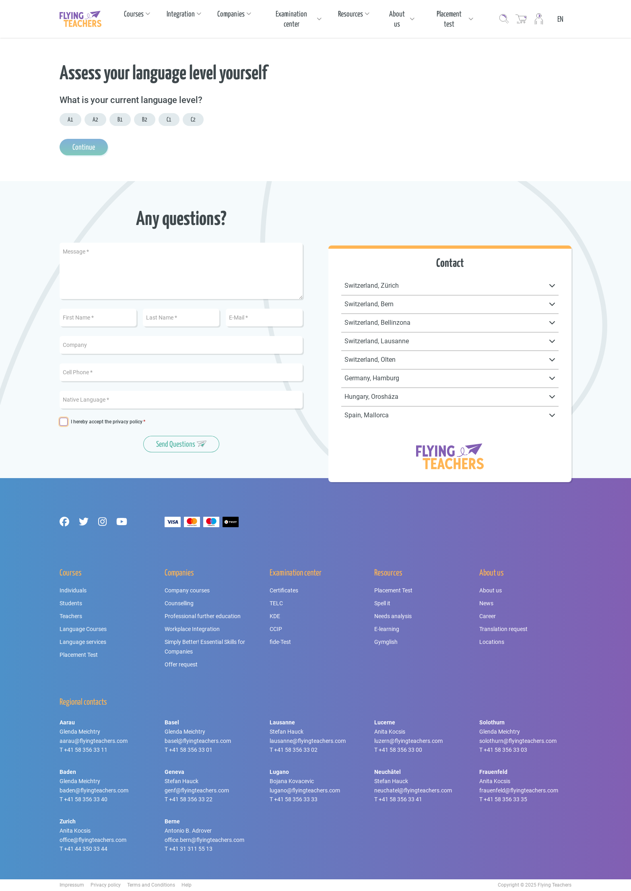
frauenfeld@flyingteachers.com (518, 790)
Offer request (181, 664)
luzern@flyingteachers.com (408, 741)
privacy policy (127, 422)
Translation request (503, 629)
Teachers (71, 616)
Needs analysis (393, 616)
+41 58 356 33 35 (505, 799)
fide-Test (280, 642)
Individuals (73, 590)
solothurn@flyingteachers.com (518, 741)
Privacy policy (106, 885)
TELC (276, 603)
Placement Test (79, 655)
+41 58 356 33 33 (296, 799)
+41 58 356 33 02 (296, 750)
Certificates (284, 590)
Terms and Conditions (151, 885)
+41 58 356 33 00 (400, 750)
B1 (120, 119)
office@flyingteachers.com (93, 840)
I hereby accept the (106, 422)
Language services (83, 642)
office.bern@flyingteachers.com (204, 840)
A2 (95, 119)
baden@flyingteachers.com (94, 790)
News (486, 603)
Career (487, 616)
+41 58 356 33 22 (190, 799)
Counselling (179, 603)
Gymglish (386, 642)
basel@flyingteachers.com (198, 741)
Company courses (187, 590)
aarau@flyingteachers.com (94, 741)
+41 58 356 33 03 (505, 750)
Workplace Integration (192, 629)
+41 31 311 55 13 (190, 849)
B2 (144, 119)
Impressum (72, 885)
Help (186, 885)
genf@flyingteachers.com (197, 790)
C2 (193, 119)
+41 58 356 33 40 (85, 799)
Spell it (382, 603)
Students (71, 603)
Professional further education (203, 616)
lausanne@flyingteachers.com (308, 741)
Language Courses (83, 629)
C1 (169, 119)
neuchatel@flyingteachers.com (413, 790)
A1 (70, 119)
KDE (275, 616)
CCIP (276, 629)
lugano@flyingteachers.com (305, 790)
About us (490, 590)
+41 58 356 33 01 (190, 750)
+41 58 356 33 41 (400, 799)
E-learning (386, 629)
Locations (491, 642)
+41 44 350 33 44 (85, 849)
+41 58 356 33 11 (85, 750)
